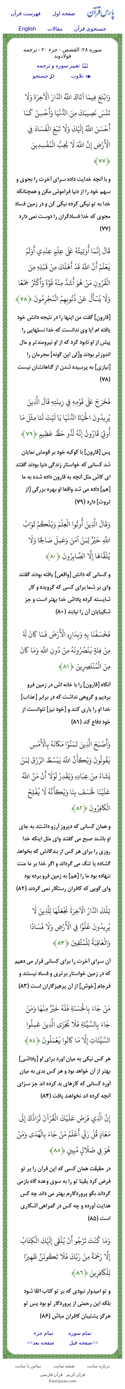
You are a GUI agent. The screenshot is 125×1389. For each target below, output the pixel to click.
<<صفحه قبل (83, 1343)
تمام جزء (43, 1333)
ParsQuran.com (62, 1380)
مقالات (55, 29)
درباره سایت (98, 1365)
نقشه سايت (64, 1365)
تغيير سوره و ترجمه (63, 65)
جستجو (44, 76)
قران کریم (75, 1374)
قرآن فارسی (51, 1374)
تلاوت (81, 76)
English (27, 29)
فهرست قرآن (26, 13)
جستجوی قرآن (90, 29)
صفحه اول (63, 13)
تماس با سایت (28, 1365)
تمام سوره (79, 1333)
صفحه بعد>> (40, 1343)
